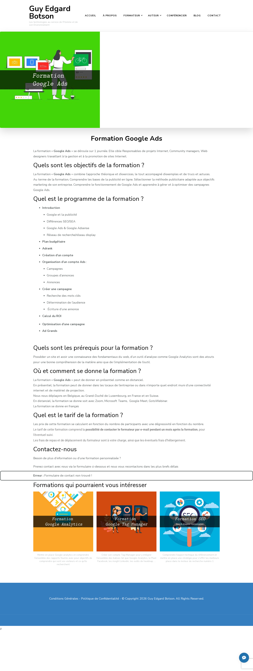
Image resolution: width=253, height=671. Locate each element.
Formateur (132, 15)
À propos (110, 15)
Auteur (153, 15)
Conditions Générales (63, 599)
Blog (197, 15)
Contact (214, 15)
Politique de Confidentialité (100, 599)
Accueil (90, 15)
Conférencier (177, 15)
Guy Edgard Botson (50, 12)
